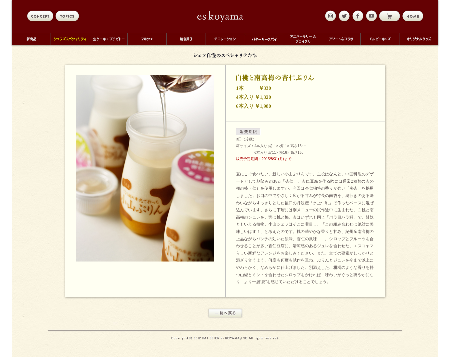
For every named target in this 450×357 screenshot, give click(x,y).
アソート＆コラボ (341, 39)
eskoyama (220, 16)
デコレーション (224, 39)
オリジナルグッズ (419, 39)
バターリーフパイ (263, 39)
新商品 (31, 39)
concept (40, 16)
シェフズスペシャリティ (69, 39)
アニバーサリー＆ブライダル (302, 39)
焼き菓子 (185, 39)
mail (370, 16)
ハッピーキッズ (379, 39)
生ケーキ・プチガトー (108, 39)
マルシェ (146, 39)
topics (68, 16)
